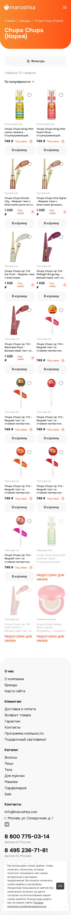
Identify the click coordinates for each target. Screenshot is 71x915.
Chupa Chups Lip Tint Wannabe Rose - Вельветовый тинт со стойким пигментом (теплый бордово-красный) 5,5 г (18, 347)
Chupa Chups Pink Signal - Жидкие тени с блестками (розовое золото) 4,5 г (51, 201)
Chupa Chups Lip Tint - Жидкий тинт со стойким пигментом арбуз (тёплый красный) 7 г (19, 420)
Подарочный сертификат (26, 739)
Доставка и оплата (20, 709)
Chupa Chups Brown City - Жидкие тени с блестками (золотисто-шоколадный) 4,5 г (19, 201)
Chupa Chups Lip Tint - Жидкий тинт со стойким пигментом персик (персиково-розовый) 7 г (50, 347)
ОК (60, 886)
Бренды (11, 685)
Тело (8, 770)
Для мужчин (15, 776)
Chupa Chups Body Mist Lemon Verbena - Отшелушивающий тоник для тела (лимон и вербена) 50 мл (19, 132)
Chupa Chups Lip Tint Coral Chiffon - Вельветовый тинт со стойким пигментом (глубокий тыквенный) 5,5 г (18, 628)
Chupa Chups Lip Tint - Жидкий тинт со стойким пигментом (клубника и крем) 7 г (18, 558)
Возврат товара (18, 715)
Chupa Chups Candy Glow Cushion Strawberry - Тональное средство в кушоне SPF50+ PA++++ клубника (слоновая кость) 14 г (51, 628)
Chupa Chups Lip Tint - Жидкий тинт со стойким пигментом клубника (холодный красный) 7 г (50, 489)
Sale (8, 794)
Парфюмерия (16, 788)
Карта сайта (15, 691)
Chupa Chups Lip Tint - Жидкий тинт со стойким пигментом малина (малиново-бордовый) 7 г (50, 420)
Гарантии (12, 721)
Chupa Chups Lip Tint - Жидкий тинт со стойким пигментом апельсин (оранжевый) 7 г (19, 489)
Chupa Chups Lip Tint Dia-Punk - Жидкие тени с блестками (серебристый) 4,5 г (19, 274)
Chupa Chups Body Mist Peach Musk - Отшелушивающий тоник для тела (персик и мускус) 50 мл (51, 132)
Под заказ (21, 141)
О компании (14, 679)
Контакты (12, 727)
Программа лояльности (24, 733)
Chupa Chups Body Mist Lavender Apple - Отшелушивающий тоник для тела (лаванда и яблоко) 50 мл (51, 558)
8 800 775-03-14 (27, 837)
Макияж (11, 782)
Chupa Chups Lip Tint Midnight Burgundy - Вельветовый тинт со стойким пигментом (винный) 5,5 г (50, 274)
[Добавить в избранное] (29, 95)
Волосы (11, 757)
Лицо (9, 763)
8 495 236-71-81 (26, 850)
